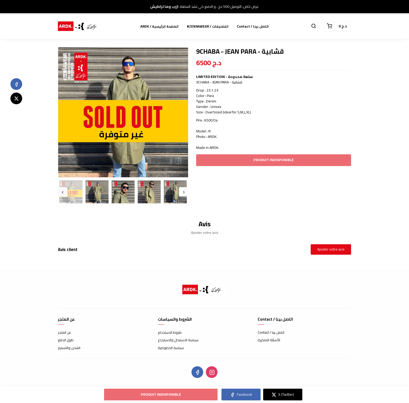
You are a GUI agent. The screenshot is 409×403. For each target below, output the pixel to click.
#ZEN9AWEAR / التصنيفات (207, 26)
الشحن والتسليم (69, 348)
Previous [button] (62, 192)
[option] (123, 112)
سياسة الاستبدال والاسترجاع (178, 340)
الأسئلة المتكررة (269, 340)
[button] (313, 26)
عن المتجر (64, 332)
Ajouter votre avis (331, 249)
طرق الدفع (66, 340)
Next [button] (183, 192)
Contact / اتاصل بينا (253, 26)
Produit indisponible (274, 159)
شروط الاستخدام (170, 332)
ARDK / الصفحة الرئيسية (159, 26)
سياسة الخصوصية (171, 348)
